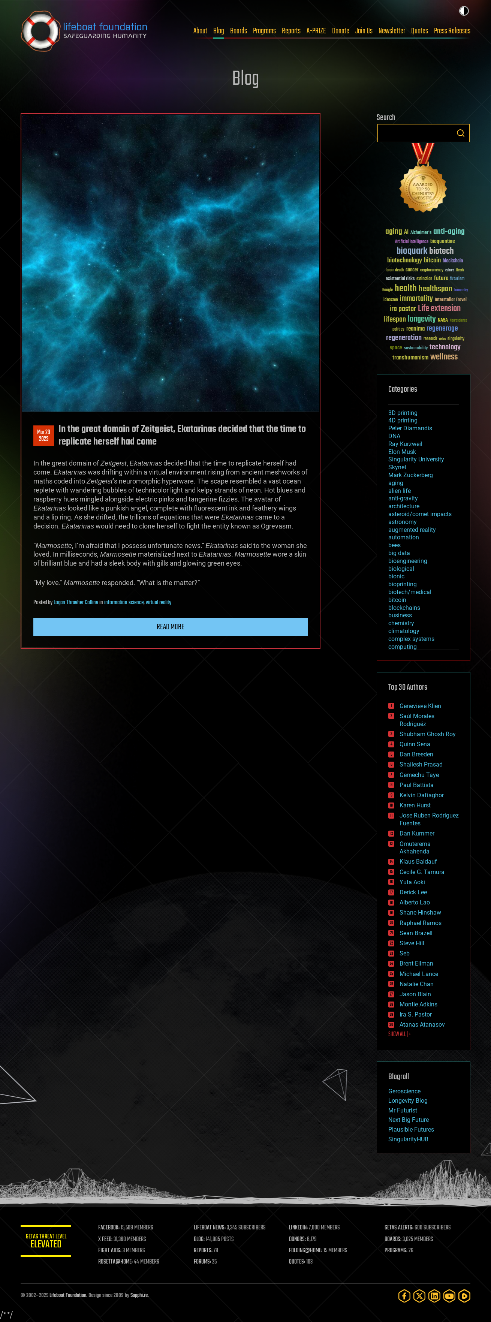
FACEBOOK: (110, 1228)
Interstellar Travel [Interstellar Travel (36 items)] (451, 300)
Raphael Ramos (421, 923)
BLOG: (200, 1239)
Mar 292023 (43, 436)
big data (399, 553)
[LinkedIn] (434, 1296)
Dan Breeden (416, 754)
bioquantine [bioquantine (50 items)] (442, 241)
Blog (218, 31)
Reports (291, 31)
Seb (405, 953)
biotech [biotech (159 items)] (441, 251)
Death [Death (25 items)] (460, 270)
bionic (396, 576)
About (200, 31)
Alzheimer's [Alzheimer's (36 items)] (420, 233)
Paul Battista (417, 785)
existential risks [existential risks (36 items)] (400, 279)
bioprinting (402, 584)
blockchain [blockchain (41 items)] (453, 261)
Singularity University (416, 459)
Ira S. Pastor (416, 1014)
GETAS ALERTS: (399, 1228)
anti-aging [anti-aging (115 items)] (449, 232)
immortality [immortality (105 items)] (416, 298)
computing (402, 646)
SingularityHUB (408, 1139)
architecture (403, 506)
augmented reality (412, 529)
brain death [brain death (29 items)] (395, 270)
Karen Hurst (415, 805)
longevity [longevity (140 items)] (422, 319)
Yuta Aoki (412, 882)
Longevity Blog (408, 1100)
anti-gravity (403, 498)
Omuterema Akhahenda (415, 847)
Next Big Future (408, 1119)
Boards (238, 31)
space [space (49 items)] (396, 347)
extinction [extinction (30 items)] (424, 279)
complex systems (411, 638)
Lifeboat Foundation (67, 1295)
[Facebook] (404, 1296)
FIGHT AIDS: (111, 1251)
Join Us (364, 31)
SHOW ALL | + (399, 1034)
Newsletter (392, 31)
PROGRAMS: (396, 1251)
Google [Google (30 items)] (387, 290)
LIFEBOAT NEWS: (211, 1228)
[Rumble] (464, 1296)
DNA (394, 436)
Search (461, 133)
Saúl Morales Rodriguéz (417, 720)
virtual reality (158, 603)
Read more (170, 627)
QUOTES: (298, 1262)
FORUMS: (203, 1262)
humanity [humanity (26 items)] (461, 290)
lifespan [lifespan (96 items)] (394, 319)
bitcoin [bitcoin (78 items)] (432, 261)
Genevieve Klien (420, 706)
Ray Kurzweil (405, 444)
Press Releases (452, 31)
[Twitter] (419, 1296)
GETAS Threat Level (47, 1242)
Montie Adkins (418, 1004)
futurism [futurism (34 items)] (457, 279)
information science (124, 603)
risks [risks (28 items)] (442, 339)
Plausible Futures (411, 1129)
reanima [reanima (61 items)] (415, 328)
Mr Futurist (402, 1110)
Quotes (419, 31)
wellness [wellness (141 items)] (444, 357)
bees (394, 545)
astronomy (402, 522)
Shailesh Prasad (421, 764)
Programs (264, 31)
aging (395, 483)
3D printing (403, 412)
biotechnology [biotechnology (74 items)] (404, 261)
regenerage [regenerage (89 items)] (442, 329)
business (400, 615)
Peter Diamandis (410, 428)
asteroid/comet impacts (420, 514)
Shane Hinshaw (420, 912)
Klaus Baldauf (418, 861)
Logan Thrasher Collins (76, 603)
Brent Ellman (416, 963)
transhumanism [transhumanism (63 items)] (410, 357)
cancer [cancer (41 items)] (412, 270)
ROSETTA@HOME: (117, 1262)
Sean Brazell (416, 933)
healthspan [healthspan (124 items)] (435, 289)
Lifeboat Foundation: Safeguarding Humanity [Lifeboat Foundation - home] (84, 31)
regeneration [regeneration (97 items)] (404, 338)
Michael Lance (419, 974)
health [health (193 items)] (406, 288)
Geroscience (404, 1091)
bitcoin (397, 599)
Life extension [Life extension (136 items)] (439, 309)
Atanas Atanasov (422, 1024)
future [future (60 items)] (441, 278)
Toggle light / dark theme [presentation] (464, 11)
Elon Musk (402, 451)
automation (403, 537)
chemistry (401, 623)
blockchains (404, 607)
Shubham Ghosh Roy (428, 734)
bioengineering (407, 560)
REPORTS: (204, 1251)
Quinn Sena (415, 744)
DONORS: (298, 1239)
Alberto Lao (415, 902)
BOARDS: (393, 1239)
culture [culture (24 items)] (449, 270)
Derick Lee (413, 892)
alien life (399, 490)
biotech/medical (409, 592)
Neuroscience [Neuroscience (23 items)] (458, 321)
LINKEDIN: (299, 1228)
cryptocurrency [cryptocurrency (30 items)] (431, 270)
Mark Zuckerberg (410, 475)
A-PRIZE (316, 31)
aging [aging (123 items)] (393, 232)
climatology (403, 631)
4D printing (403, 420)
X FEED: (107, 1239)
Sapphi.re (139, 1295)
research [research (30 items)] (430, 339)
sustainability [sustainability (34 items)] (416, 348)
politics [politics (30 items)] (398, 329)
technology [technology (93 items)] (445, 347)
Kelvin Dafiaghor (422, 795)
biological (401, 568)
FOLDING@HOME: (306, 1251)
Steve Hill (412, 943)
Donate (340, 31)
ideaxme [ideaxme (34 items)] (390, 300)
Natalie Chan (417, 984)
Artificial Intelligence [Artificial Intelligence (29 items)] (411, 242)
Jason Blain (415, 994)
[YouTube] (449, 1296)
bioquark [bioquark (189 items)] (412, 251)
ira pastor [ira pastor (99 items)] (402, 309)
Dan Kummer (417, 833)
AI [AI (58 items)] (406, 232)
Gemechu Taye (419, 775)
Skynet (397, 467)
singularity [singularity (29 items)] (456, 339)
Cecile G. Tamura (422, 872)
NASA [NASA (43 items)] (443, 320)
